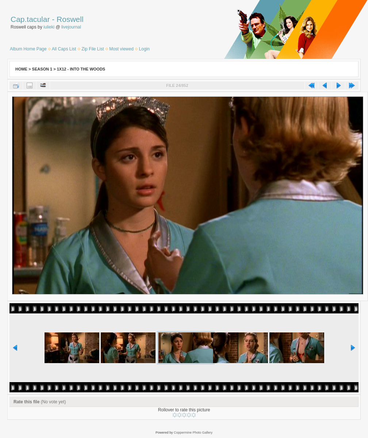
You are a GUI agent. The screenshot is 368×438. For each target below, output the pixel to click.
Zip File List (92, 49)
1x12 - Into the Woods (81, 69)
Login (144, 49)
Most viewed (121, 49)
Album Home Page (28, 49)
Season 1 (42, 69)
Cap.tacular (30, 19)
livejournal (71, 27)
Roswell (70, 19)
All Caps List (64, 49)
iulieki (48, 27)
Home (21, 69)
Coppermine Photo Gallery (193, 432)
